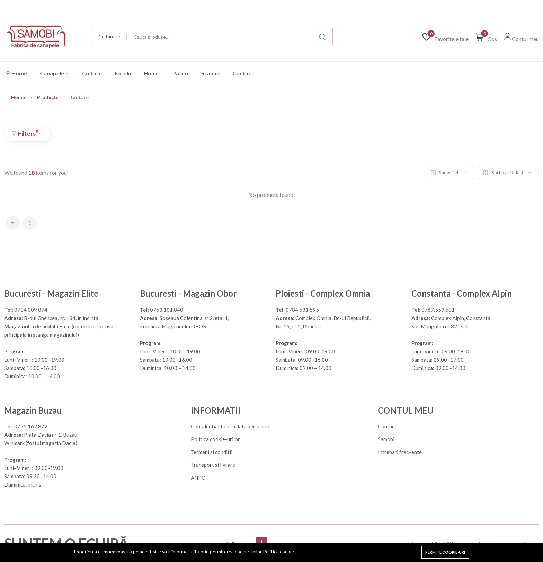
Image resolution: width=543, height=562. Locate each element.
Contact (242, 73)
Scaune (210, 73)
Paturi (180, 73)
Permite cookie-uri (445, 552)
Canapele (54, 73)
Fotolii (123, 73)
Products (48, 97)
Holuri (152, 73)
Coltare (92, 73)
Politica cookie (278, 551)
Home (16, 73)
